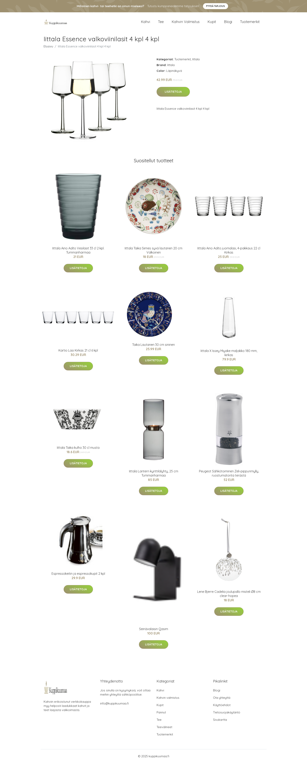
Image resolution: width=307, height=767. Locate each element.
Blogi (228, 23)
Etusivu (48, 50)
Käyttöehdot (221, 709)
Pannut (161, 716)
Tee (161, 23)
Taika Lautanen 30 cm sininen (153, 349)
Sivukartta (220, 724)
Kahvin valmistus (186, 23)
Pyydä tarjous (215, 6)
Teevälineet (164, 731)
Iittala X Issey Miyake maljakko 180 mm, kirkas (229, 357)
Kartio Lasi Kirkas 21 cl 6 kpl (78, 354)
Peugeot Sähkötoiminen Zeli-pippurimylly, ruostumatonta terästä (229, 477)
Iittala (196, 63)
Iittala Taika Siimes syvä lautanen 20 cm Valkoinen (153, 254)
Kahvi (145, 23)
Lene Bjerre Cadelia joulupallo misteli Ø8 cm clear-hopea (229, 598)
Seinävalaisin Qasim (153, 633)
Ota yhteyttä (221, 702)
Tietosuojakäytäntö (226, 716)
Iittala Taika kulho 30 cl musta (78, 452)
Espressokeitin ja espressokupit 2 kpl (78, 578)
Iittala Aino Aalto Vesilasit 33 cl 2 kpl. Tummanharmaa (78, 254)
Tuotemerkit (250, 23)
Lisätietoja (173, 95)
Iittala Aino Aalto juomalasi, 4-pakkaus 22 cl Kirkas (228, 254)
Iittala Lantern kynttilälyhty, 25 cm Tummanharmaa (153, 477)
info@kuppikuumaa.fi (114, 707)
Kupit (212, 23)
